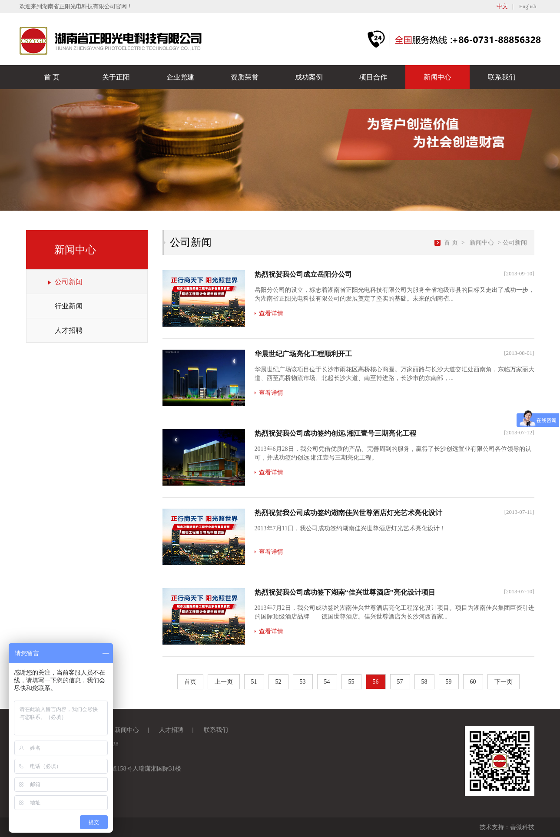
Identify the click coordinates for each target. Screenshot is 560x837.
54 (327, 681)
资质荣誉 (244, 77)
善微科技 (522, 827)
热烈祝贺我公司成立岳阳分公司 (303, 274)
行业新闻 (69, 306)
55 (351, 681)
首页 (190, 681)
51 (254, 681)
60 (473, 681)
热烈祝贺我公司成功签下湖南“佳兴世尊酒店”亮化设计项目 (345, 592)
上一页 (224, 681)
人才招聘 (69, 330)
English (528, 6)
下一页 (503, 681)
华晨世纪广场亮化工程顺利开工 (303, 353)
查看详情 (271, 313)
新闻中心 (437, 77)
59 (449, 681)
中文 (502, 6)
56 (376, 681)
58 (424, 681)
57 (400, 681)
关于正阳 (116, 77)
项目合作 (373, 77)
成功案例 (309, 77)
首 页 (52, 77)
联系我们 (502, 77)
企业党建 (180, 77)
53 (303, 681)
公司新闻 (69, 281)
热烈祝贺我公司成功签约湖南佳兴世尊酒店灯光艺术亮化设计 (348, 512)
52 (278, 681)
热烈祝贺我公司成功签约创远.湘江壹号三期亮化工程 (335, 433)
